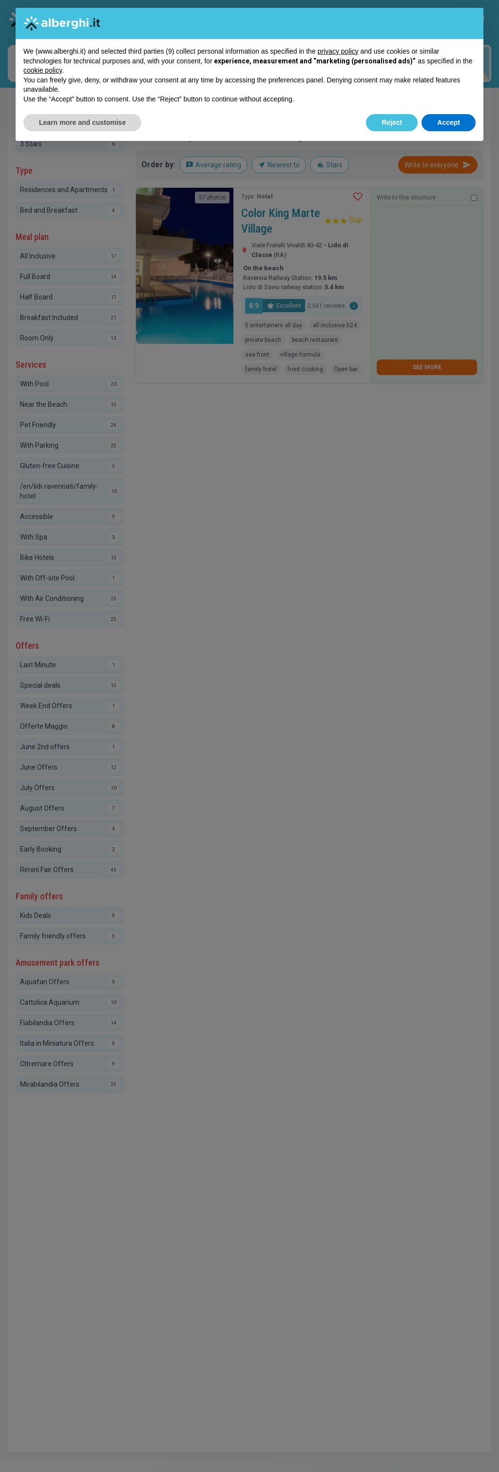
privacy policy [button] (338, 51)
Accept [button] (448, 122)
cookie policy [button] (42, 70)
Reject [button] (392, 122)
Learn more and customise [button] (82, 122)
